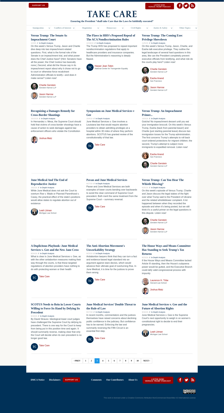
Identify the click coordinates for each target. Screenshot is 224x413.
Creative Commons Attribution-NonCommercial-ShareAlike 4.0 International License (162, 398)
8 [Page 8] (125, 361)
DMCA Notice (37, 380)
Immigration (38, 28)
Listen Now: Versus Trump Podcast (159, 6)
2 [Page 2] (91, 361)
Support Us (71, 380)
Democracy (111, 28)
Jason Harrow (46, 94)
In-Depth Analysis (46, 43)
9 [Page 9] (131, 361)
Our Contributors (115, 380)
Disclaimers (54, 380)
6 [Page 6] (114, 361)
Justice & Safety (160, 28)
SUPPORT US (38, 5)
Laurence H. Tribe (159, 280)
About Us (132, 380)
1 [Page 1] (85, 361)
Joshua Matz (45, 138)
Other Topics (185, 28)
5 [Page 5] (108, 361)
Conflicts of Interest (62, 28)
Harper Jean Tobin (104, 66)
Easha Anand (157, 78)
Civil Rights (136, 28)
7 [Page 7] (119, 361)
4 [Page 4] (102, 361)
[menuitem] (38, 27)
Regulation (87, 28)
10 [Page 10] (138, 361)
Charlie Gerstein (47, 85)
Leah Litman (45, 210)
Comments (96, 380)
